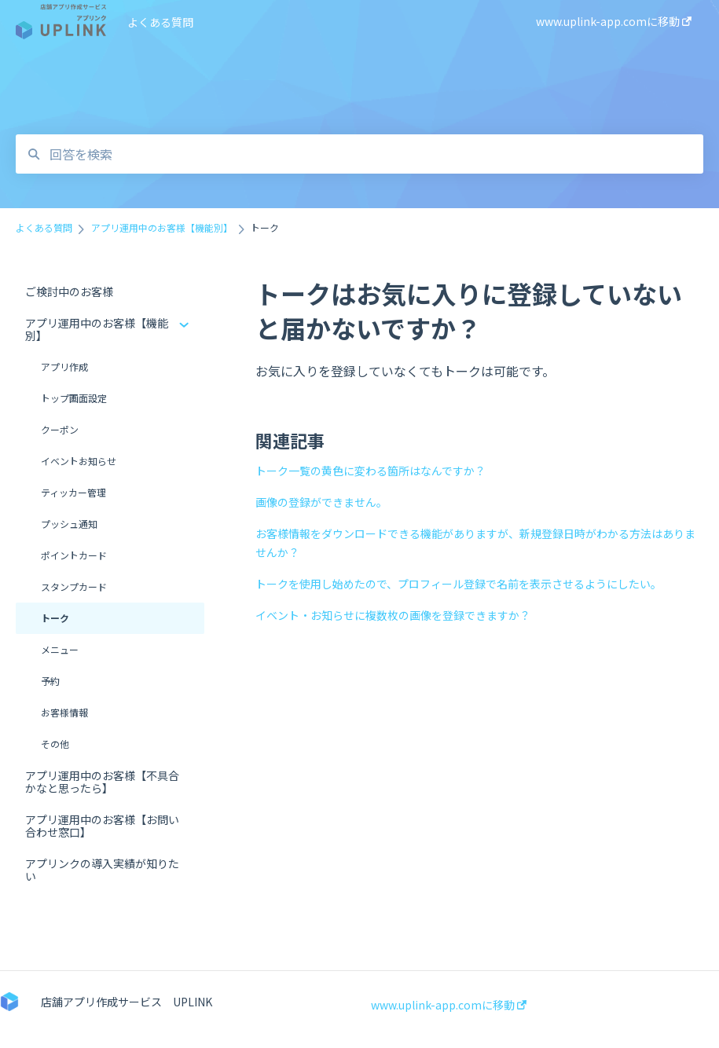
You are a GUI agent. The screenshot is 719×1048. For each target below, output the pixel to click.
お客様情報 (64, 712)
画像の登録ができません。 (321, 502)
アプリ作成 (64, 366)
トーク (55, 618)
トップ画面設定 (74, 398)
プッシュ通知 (69, 523)
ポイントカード (74, 555)
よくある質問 (160, 22)
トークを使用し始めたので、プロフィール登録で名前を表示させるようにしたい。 (458, 584)
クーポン (60, 429)
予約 (50, 680)
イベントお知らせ (78, 460)
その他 (55, 743)
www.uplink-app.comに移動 (448, 1005)
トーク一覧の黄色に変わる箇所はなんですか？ (370, 470)
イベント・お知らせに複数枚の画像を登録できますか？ (392, 615)
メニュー (60, 649)
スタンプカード (74, 586)
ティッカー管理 (73, 492)
